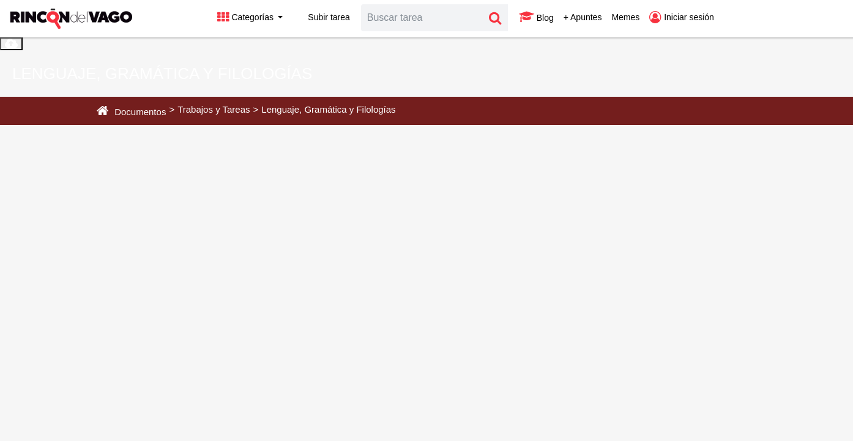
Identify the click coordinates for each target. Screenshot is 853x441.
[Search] (422, 17)
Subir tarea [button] (320, 17)
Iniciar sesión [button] (681, 17)
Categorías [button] (246, 17)
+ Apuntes (583, 17)
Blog (536, 17)
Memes (625, 17)
